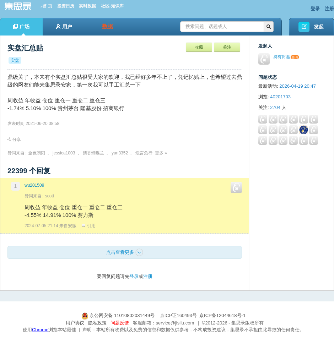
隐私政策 (97, 323)
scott (49, 195)
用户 (64, 26)
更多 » (161, 153)
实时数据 (87, 6)
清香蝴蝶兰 (93, 153)
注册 (329, 8)
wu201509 (34, 185)
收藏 (199, 47)
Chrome (40, 329)
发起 (319, 26)
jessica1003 (64, 153)
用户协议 (75, 323)
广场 (21, 30)
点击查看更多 (124, 252)
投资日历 (65, 6)
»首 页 (46, 6)
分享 (14, 139)
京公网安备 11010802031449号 (118, 315)
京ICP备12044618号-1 (222, 315)
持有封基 (281, 56)
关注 (227, 47)
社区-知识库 (112, 6)
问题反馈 (120, 323)
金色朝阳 (36, 153)
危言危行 (143, 153)
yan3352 (120, 153)
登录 (315, 8)
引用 (89, 225)
